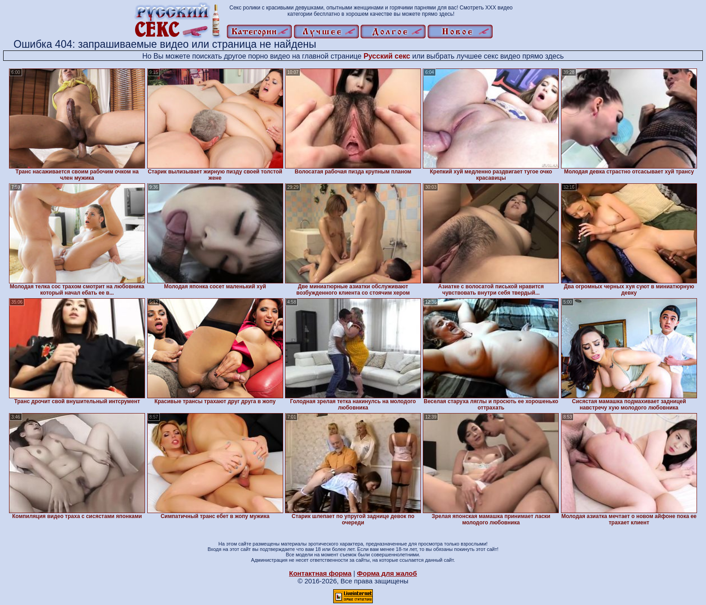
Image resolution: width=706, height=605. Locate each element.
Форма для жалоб (387, 573)
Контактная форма (320, 573)
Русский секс (386, 56)
